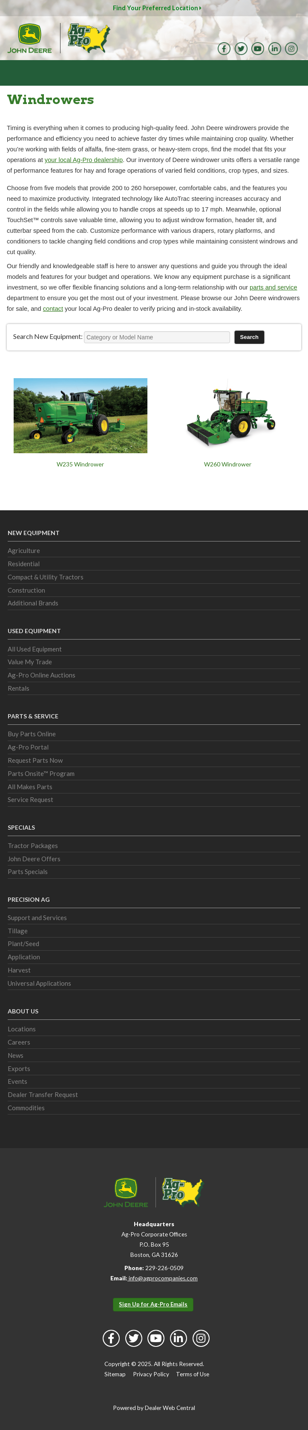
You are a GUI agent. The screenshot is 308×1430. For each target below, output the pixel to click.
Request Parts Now (35, 760)
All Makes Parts (30, 786)
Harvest (19, 970)
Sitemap (115, 1374)
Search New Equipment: (48, 336)
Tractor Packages (33, 845)
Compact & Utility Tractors (45, 577)
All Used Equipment (35, 649)
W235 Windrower (80, 464)
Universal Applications (39, 983)
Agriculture (24, 550)
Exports (19, 1068)
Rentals (18, 688)
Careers (19, 1042)
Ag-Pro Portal (28, 747)
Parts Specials (28, 871)
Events (17, 1081)
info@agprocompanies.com (162, 1278)
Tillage (18, 931)
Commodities (26, 1108)
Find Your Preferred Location (157, 8)
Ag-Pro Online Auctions (41, 675)
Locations (22, 1029)
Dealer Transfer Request (43, 1094)
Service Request (30, 799)
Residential (24, 563)
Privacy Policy (151, 1374)
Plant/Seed (23, 943)
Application (24, 957)
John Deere (29, 38)
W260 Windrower (227, 464)
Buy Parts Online (32, 734)
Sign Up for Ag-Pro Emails (153, 1304)
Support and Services (37, 917)
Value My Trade (30, 662)
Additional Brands (33, 603)
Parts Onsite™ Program (41, 773)
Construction (26, 590)
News (15, 1055)
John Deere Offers (34, 859)
